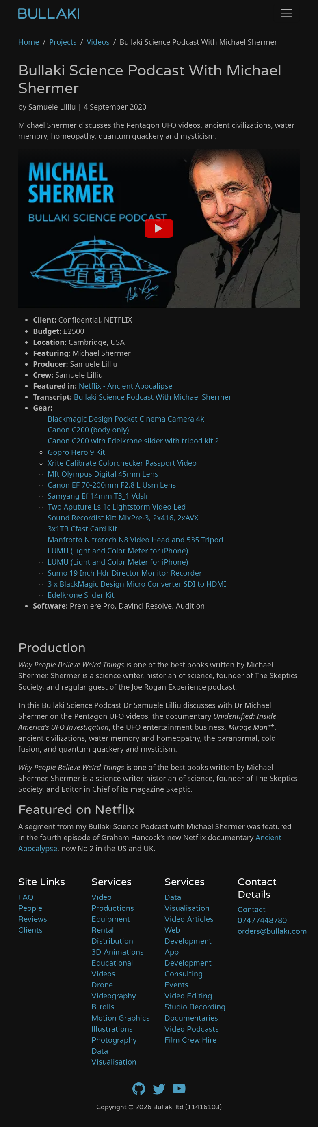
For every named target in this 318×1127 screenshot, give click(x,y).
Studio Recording (194, 1006)
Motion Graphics (120, 1018)
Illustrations (112, 1029)
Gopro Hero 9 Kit (76, 452)
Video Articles (189, 919)
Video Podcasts (191, 1029)
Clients (30, 930)
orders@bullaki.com (272, 931)
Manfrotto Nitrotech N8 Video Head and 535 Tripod (135, 539)
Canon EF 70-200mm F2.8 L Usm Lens (112, 485)
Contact (252, 909)
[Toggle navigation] (286, 13)
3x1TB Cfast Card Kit (82, 528)
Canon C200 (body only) (88, 429)
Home (28, 42)
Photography (114, 1040)
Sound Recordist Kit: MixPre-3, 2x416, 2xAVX (123, 518)
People (30, 908)
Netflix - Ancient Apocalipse (126, 386)
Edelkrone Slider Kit (81, 595)
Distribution (112, 941)
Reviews (32, 919)
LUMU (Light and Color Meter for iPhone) (118, 550)
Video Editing (188, 996)
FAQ (26, 897)
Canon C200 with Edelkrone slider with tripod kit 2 (133, 440)
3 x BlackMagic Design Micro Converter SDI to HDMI (137, 584)
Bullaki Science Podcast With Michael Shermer (152, 397)
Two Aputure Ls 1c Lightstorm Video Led (117, 507)
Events (176, 985)
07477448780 (262, 920)
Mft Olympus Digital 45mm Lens (103, 474)
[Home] (48, 13)
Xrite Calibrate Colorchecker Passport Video (122, 463)
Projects (63, 42)
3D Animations (117, 952)
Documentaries (191, 1018)
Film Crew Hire (190, 1040)
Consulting (183, 974)
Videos (98, 42)
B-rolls (103, 1006)
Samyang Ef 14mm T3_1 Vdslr (98, 496)
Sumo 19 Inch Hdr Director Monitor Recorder (125, 573)
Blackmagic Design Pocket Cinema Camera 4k (126, 419)
